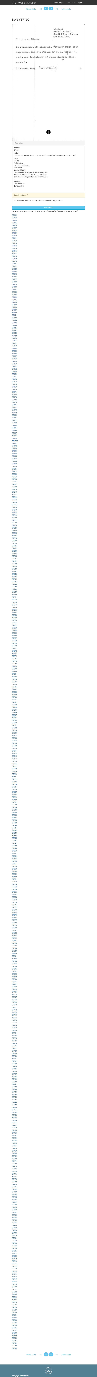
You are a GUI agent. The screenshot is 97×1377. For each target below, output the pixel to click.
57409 (14, 1002)
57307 (14, 741)
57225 (14, 530)
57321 (14, 776)
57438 (14, 1076)
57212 (14, 497)
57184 (14, 425)
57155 (14, 351)
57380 (14, 928)
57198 (14, 461)
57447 (14, 1100)
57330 (14, 799)
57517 (14, 1279)
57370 (14, 902)
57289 (14, 694)
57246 (14, 584)
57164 (14, 374)
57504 (14, 1246)
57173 (14, 397)
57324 (14, 784)
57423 (14, 1038)
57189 (14, 438)
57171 (14, 392)
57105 (14, 223)
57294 (14, 707)
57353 (14, 858)
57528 (14, 1307)
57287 (14, 689)
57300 (14, 723)
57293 (14, 705)
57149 (14, 335)
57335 (14, 812)
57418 (14, 1025)
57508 (14, 1256)
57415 (14, 1017)
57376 (14, 917)
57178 (14, 410)
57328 (14, 794)
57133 (14, 295)
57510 (14, 1261)
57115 (14, 248)
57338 (14, 820)
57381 (14, 930)
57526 (14, 1302)
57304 (14, 733)
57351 (14, 853)
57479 (14, 1182)
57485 (14, 1197)
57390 (14, 953)
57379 (14, 925)
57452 (14, 1112)
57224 (14, 528)
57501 (14, 1238)
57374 (14, 912)
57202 (14, 471)
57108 (14, 230)
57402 (14, 984)
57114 (14, 246)
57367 (14, 894)
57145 (14, 325)
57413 (14, 1012)
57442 (14, 1087)
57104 (14, 220)
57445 (14, 1094)
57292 (14, 702)
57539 (14, 1335)
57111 (14, 238)
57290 (14, 697)
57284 (14, 682)
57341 (14, 828)
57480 (14, 1184)
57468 (14, 1153)
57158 (14, 359)
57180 (14, 415)
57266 (14, 635)
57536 (14, 1328)
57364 (14, 887)
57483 (14, 1192)
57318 (14, 769)
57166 (14, 379)
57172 (14, 394)
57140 (14, 312)
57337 (14, 818)
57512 (14, 1266)
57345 (14, 838)
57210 (14, 492)
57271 (14, 648)
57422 (14, 1035)
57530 (14, 1312)
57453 (14, 1115)
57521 (14, 1289)
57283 (14, 679)
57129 (14, 284)
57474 (14, 1169)
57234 (14, 553)
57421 (14, 1033)
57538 (14, 1333)
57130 (14, 287)
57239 (14, 566)
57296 (14, 712)
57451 (14, 1110)
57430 (14, 1056)
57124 (14, 271)
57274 (14, 656)
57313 (14, 756)
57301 (14, 725)
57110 (14, 236)
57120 (14, 261)
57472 (14, 1164)
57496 (14, 1225)
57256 (14, 610)
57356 (14, 866)
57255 (14, 607)
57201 (14, 469)
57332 (14, 805)
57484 (14, 1194)
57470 (14, 1159)
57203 (14, 474)
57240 (14, 569)
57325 (14, 787)
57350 (14, 851)
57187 (14, 433)
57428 (14, 1051)
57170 (14, 389)
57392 (14, 958)
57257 (14, 612)
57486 (14, 1199)
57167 (14, 382)
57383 (14, 935)
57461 (14, 1135)
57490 (14, 1210)
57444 (14, 1092)
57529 (14, 1310)
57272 (14, 651)
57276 (14, 661)
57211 (14, 494)
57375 (14, 915)
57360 (14, 876)
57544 (14, 1348)
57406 (14, 994)
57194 (14, 451)
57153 (14, 346)
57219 (14, 515)
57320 (14, 774)
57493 (14, 1217)
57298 (14, 717)
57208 (14, 487)
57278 (14, 666)
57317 (14, 766)
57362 (14, 882)
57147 (14, 330)
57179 (14, 412)
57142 (14, 318)
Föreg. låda (31, 9)
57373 (14, 910)
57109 (14, 233)
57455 (14, 1120)
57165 (14, 377)
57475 (14, 1171)
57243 (14, 577)
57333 (14, 807)
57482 (14, 1189)
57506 (14, 1251)
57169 (14, 387)
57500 (14, 1235)
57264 (14, 630)
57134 (14, 297)
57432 (14, 1061)
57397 (14, 971)
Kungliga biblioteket (20, 1376)
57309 (14, 746)
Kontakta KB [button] (48, 208)
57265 (14, 633)
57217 (14, 510)
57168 (14, 384)
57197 (14, 459)
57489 (14, 1207)
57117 (14, 253)
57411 (14, 1007)
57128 (14, 282)
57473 (14, 1166)
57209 (14, 489)
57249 (14, 592)
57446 (14, 1097)
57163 (14, 371)
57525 (14, 1299)
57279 (14, 669)
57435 (14, 1069)
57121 (14, 264)
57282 (14, 676)
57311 (14, 751)
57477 (14, 1176)
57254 (14, 605)
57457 (14, 1125)
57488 (14, 1205)
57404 (14, 989)
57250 (14, 594)
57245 (14, 582)
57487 (14, 1202)
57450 (14, 1107)
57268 (14, 641)
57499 (14, 1233)
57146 (14, 328)
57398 (14, 974)
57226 (14, 533)
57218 (14, 512)
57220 (14, 518)
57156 (14, 353)
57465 (14, 1146)
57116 (14, 251)
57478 (14, 1179)
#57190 (15, 441)
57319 (14, 771)
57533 (14, 1320)
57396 (14, 969)
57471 (14, 1161)
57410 (14, 1005)
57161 (14, 366)
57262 (14, 625)
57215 (14, 505)
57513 (14, 1269)
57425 (14, 1043)
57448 (14, 1102)
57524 (14, 1297)
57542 (14, 1343)
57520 (14, 1287)
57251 (14, 597)
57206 (14, 482)
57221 (14, 520)
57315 (14, 761)
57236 (14, 559)
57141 (14, 315)
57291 (14, 700)
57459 (14, 1130)
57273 (14, 653)
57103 (14, 218)
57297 (14, 715)
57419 (14, 1028)
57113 (14, 243)
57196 (14, 456)
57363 (14, 884)
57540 (14, 1338)
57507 (14, 1253)
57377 (14, 920)
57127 (14, 279)
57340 (14, 825)
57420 (14, 1030)
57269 (14, 643)
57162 (14, 369)
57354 (14, 861)
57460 (14, 1133)
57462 (14, 1138)
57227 (14, 535)
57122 (14, 266)
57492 (14, 1215)
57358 (14, 871)
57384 (14, 938)
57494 (14, 1220)
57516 (14, 1276)
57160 (14, 364)
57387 (14, 946)
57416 (14, 1020)
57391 (14, 956)
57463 (14, 1140)
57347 (14, 843)
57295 (14, 710)
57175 (14, 402)
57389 (14, 951)
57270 (14, 646)
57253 (14, 602)
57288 (14, 692)
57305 (14, 735)
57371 (14, 905)
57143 (14, 320)
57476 (14, 1174)
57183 (14, 423)
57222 (14, 523)
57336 (14, 815)
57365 (14, 889)
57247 (14, 587)
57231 (14, 546)
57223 (14, 525)
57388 (14, 948)
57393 (14, 961)
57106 (14, 225)
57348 (14, 846)
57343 (14, 833)
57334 (14, 810)
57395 (14, 966)
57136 (14, 302)
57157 (14, 356)
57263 (14, 628)
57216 (14, 507)
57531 (14, 1315)
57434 (14, 1066)
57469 (14, 1156)
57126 (14, 276)
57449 (14, 1105)
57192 (14, 446)
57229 (14, 541)
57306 (14, 738)
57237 (14, 561)
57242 (14, 574)
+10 (56, 9)
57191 (14, 443)
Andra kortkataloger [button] (75, 2)
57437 (14, 1074)
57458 (14, 1128)
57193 (14, 448)
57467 (14, 1151)
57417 (14, 1023)
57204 (14, 477)
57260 (14, 620)
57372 (14, 907)
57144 (14, 323)
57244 (14, 579)
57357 (14, 869)
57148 (14, 333)
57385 (14, 941)
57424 (14, 1041)
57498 (14, 1230)
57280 (14, 671)
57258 (14, 615)
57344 (14, 835)
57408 (14, 1000)
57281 (14, 674)
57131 (14, 289)
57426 (14, 1046)
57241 (14, 571)
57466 (14, 1148)
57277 (14, 664)
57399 (14, 976)
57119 (14, 259)
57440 (14, 1082)
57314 (14, 759)
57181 (14, 418)
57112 (14, 241)
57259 (14, 617)
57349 (14, 848)
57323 (14, 782)
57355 (14, 864)
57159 (14, 361)
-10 (40, 9)
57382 (14, 933)
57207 (14, 484)
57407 (14, 997)
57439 (14, 1079)
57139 (14, 310)
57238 (14, 564)
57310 (14, 748)
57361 (14, 879)
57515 (14, 1274)
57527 (14, 1305)
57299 (14, 720)
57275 (14, 659)
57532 (14, 1317)
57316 (14, 764)
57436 (14, 1071)
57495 (14, 1223)
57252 (14, 600)
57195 (14, 453)
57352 (14, 856)
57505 (14, 1248)
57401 (14, 982)
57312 (14, 753)
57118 (14, 256)
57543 (14, 1346)
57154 (14, 348)
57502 (14, 1241)
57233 (14, 551)
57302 (14, 728)
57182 (14, 420)
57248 (14, 589)
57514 (14, 1271)
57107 (14, 228)
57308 (14, 743)
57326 (14, 789)
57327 (14, 792)
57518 (14, 1282)
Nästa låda (66, 9)
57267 (14, 638)
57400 (14, 979)
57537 (14, 1330)
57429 (14, 1053)
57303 (14, 730)
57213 (14, 500)
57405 (14, 992)
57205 (14, 479)
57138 (14, 307)
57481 (14, 1187)
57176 (14, 405)
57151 (14, 341)
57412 (14, 1010)
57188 (14, 435)
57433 (14, 1064)
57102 (14, 215)
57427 (14, 1048)
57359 (14, 874)
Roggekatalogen (27, 2)
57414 (14, 1015)
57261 (14, 623)
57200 (14, 466)
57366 (14, 892)
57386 (14, 943)
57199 (14, 464)
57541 (14, 1341)
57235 (14, 556)
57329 (14, 797)
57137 (14, 305)
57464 (14, 1143)
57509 (14, 1258)
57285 (14, 684)
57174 (14, 400)
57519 (14, 1284)
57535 (14, 1325)
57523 (14, 1294)
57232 (14, 548)
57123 (14, 269)
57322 (14, 779)
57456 (14, 1123)
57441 (14, 1084)
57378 (14, 923)
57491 (14, 1212)
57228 (14, 538)
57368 (14, 897)
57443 (14, 1089)
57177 (14, 407)
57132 (14, 292)
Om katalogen (58, 2)
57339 (14, 823)
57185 (14, 428)
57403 (14, 987)
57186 (14, 430)
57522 (14, 1292)
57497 (14, 1228)
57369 (14, 900)
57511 (14, 1264)
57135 (14, 300)
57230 (14, 543)
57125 (14, 274)
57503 (14, 1243)
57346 (14, 841)
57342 (14, 830)
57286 (14, 687)
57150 (14, 338)
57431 (14, 1058)
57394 (14, 964)
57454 (14, 1117)
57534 (14, 1323)
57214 (14, 502)
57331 (14, 802)
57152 (14, 343)
